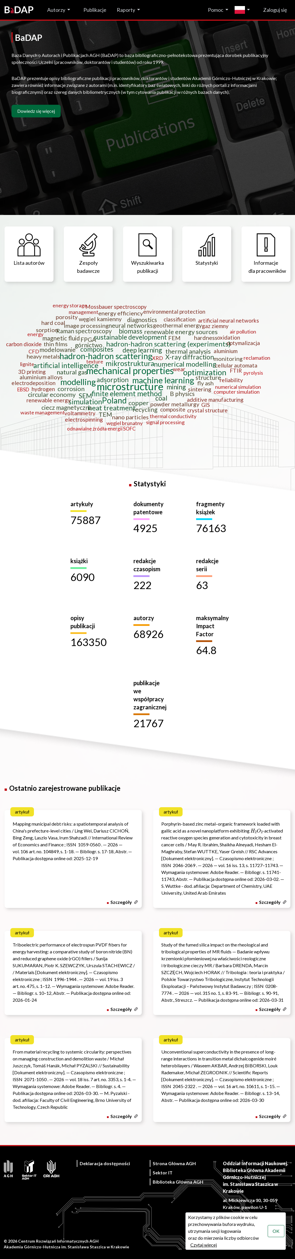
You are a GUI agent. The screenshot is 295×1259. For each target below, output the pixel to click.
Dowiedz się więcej (36, 111)
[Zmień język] (244, 10)
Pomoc (215, 10)
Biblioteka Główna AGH (178, 1181)
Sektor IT (163, 1172)
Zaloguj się (275, 10)
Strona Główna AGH (174, 1163)
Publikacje (94, 10)
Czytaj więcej (203, 1244)
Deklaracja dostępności (105, 1163)
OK (276, 1231)
